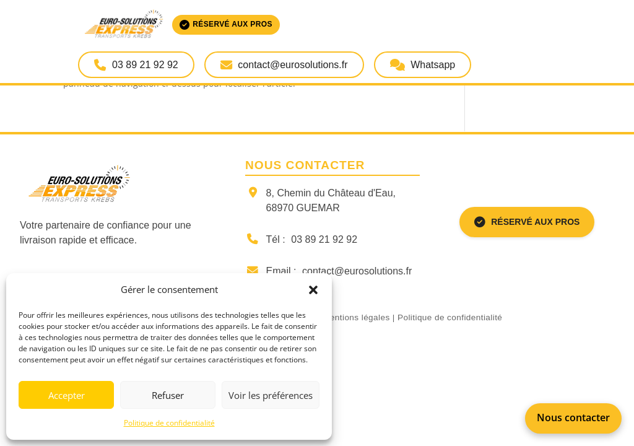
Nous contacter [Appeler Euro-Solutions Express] (573, 417)
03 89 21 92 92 (324, 239)
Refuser (168, 395)
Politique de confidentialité (169, 423)
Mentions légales (356, 317)
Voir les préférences (270, 395)
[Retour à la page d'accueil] (122, 185)
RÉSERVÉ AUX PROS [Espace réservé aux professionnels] (527, 222)
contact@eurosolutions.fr (357, 271)
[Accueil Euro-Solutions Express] (178, 25)
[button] (313, 290)
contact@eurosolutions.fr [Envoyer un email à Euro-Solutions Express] (284, 65)
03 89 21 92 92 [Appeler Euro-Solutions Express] (136, 65)
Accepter (66, 395)
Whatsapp (423, 65)
